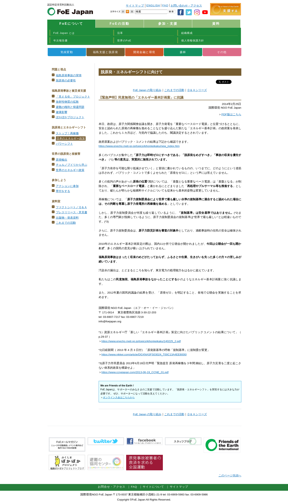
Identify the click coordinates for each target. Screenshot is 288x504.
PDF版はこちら (231, 114)
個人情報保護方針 (192, 40)
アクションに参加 (67, 186)
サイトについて (153, 486)
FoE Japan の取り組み (147, 90)
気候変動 (67, 52)
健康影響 (61, 112)
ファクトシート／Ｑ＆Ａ (71, 207)
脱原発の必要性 (66, 80)
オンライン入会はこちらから (119, 397)
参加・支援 (168, 23)
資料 (216, 23)
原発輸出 (61, 159)
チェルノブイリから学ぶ (71, 164)
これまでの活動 (66, 222)
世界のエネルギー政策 (70, 170)
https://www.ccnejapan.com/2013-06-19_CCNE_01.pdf (135, 372)
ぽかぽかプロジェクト (70, 117)
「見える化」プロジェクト (73, 96)
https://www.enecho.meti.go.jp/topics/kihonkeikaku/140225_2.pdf (141, 341)
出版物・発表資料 (67, 217)
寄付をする (63, 191)
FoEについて (71, 23)
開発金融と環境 (144, 52)
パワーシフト (64, 143)
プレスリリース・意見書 (71, 212)
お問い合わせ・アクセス (186, 5)
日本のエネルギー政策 (70, 138)
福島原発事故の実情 (69, 75)
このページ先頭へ (229, 475)
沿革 (120, 32)
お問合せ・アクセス (111, 486)
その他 (221, 52)
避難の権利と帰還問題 (70, 107)
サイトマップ (135, 5)
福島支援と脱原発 (105, 52)
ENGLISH (153, 5)
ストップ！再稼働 (67, 133)
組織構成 (187, 32)
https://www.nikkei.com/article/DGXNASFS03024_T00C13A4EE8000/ (144, 354)
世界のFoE (124, 40)
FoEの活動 (119, 23)
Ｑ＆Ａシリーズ (197, 90)
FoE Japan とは (64, 32)
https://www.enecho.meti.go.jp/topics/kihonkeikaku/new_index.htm (139, 146)
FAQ (165, 5)
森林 (183, 52)
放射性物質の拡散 (67, 101)
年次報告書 (60, 40)
